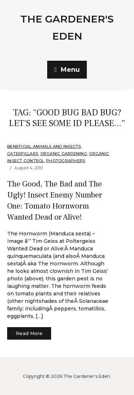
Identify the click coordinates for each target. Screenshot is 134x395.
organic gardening (63, 153)
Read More (29, 333)
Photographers (65, 160)
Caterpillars (22, 153)
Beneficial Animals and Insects (44, 146)
